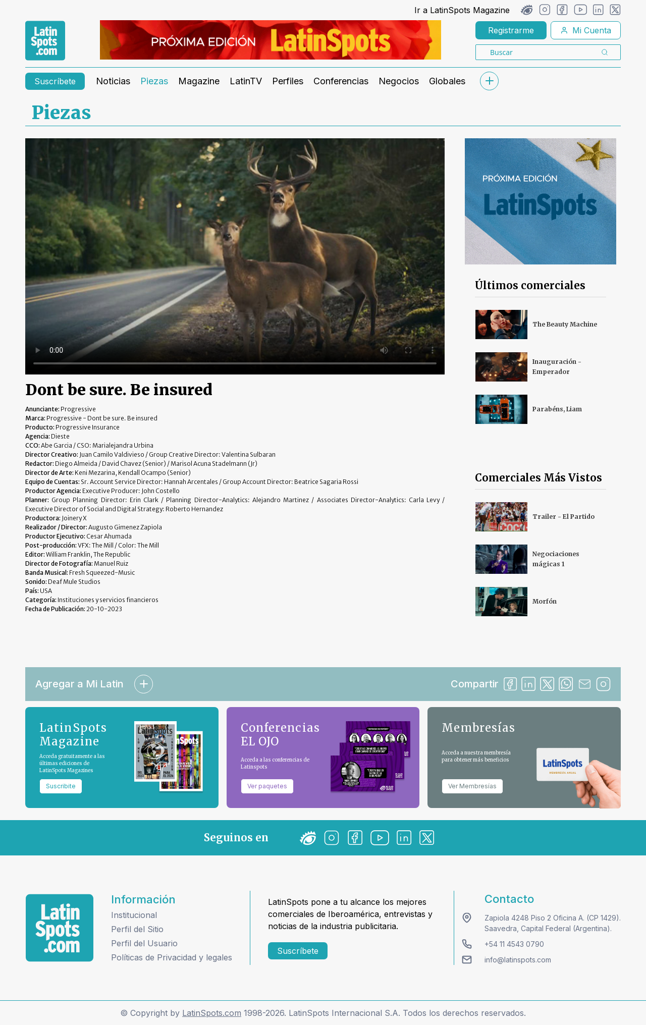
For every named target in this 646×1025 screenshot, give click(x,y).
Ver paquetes (267, 786)
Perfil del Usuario (144, 943)
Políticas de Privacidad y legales (171, 957)
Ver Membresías (472, 786)
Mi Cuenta (585, 30)
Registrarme (511, 30)
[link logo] (45, 41)
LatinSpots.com (211, 1013)
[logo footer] (59, 928)
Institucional (134, 915)
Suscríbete (55, 81)
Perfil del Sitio (137, 929)
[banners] (270, 40)
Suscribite (61, 786)
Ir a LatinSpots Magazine (462, 10)
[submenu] (489, 81)
